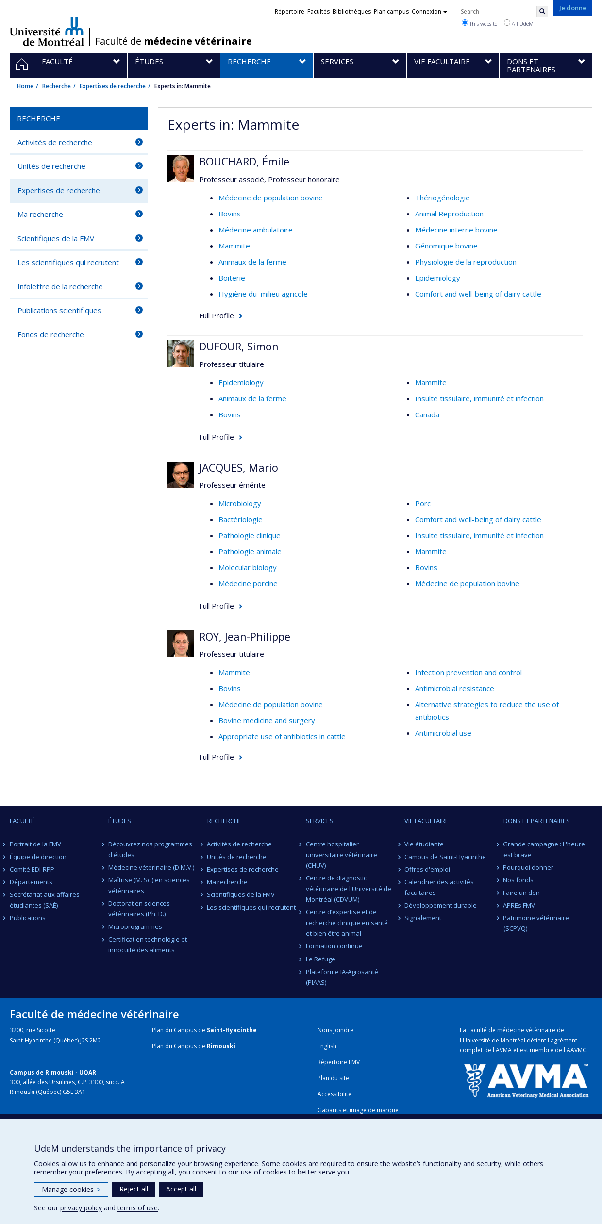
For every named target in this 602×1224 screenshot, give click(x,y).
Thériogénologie (442, 197)
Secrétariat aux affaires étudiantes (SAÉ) (45, 900)
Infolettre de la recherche (60, 286)
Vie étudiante (424, 844)
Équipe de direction (38, 856)
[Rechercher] (542, 11)
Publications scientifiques (59, 310)
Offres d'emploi (427, 869)
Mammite (234, 245)
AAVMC (576, 1050)
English (327, 1046)
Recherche (56, 86)
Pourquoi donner (528, 867)
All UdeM (519, 23)
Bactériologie (240, 519)
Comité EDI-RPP (32, 869)
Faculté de (173, 41)
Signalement (422, 917)
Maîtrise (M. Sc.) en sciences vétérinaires (149, 885)
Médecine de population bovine (270, 197)
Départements (31, 881)
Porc (423, 503)
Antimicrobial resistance (454, 688)
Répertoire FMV (339, 1062)
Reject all (133, 1188)
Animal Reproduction (449, 213)
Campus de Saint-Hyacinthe (445, 856)
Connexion (429, 11)
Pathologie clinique (249, 535)
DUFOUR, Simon (239, 346)
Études (119, 820)
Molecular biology (247, 567)
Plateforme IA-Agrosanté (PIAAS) (342, 977)
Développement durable (440, 905)
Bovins (229, 213)
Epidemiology (437, 277)
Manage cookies (71, 1189)
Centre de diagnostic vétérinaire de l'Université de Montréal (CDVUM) (348, 889)
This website (479, 23)
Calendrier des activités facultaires (439, 887)
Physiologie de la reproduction (466, 261)
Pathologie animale (250, 551)
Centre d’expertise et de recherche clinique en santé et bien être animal (347, 923)
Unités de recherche (51, 166)
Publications (28, 917)
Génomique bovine (446, 245)
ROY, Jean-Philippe (244, 636)
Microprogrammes (135, 926)
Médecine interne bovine (456, 229)
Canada (427, 414)
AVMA (504, 1050)
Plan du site (333, 1078)
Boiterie (231, 277)
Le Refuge (320, 959)
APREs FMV (519, 905)
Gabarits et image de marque (358, 1110)
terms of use (137, 1207)
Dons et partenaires (536, 820)
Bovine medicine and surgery (266, 720)
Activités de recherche (54, 142)
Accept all (181, 1188)
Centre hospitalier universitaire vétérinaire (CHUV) (341, 855)
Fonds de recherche (50, 334)
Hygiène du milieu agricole (263, 293)
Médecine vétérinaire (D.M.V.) (151, 867)
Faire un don (521, 892)
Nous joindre (335, 1030)
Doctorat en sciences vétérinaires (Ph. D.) (139, 908)
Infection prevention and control (468, 672)
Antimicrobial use (443, 733)
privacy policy (81, 1207)
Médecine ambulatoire (255, 229)
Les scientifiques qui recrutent (68, 262)
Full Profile (216, 315)
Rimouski (221, 1046)
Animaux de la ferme (252, 261)
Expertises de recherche (113, 86)
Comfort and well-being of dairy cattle (478, 293)
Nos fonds (518, 880)
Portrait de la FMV (35, 844)
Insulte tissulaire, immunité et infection (479, 398)
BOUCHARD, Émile (244, 161)
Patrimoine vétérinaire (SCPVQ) (536, 923)
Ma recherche (40, 214)
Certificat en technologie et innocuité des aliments (147, 944)
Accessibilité (334, 1094)
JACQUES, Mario (238, 467)
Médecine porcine (248, 583)
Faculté (22, 820)
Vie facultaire (426, 820)
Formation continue (334, 946)
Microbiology (239, 503)
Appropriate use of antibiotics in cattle (282, 736)
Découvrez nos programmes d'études (150, 849)
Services (320, 820)
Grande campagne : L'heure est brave (544, 849)
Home (25, 86)
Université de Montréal (47, 31)
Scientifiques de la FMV (55, 238)
